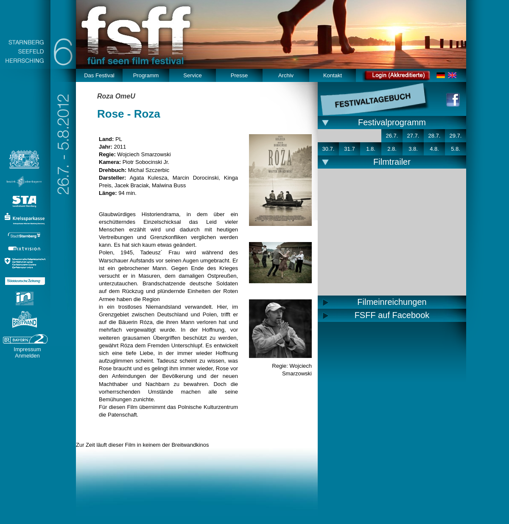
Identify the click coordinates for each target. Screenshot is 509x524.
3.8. (413, 149)
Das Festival (99, 75)
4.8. (434, 149)
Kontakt (332, 75)
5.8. (455, 149)
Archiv (286, 75)
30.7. (328, 149)
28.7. (434, 135)
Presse (239, 75)
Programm (146, 75)
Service (192, 75)
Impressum (27, 349)
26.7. (392, 135)
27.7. (413, 135)
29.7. (456, 135)
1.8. (370, 149)
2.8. (392, 149)
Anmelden (27, 355)
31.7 (349, 149)
